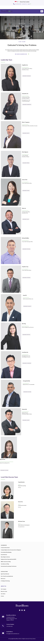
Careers (2, 596)
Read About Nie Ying (26, 334)
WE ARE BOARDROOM (21, 54)
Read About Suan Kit (27, 306)
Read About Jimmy (26, 420)
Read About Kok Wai (27, 391)
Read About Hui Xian (4, 470)
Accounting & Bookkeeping (6, 552)
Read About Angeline (27, 75)
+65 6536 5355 (9, 626)
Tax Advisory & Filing (5, 563)
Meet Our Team (4, 591)
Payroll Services (4, 554)
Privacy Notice (33, 638)
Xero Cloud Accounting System (7, 576)
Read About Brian (26, 162)
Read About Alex (26, 219)
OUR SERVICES (4, 545)
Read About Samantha (27, 104)
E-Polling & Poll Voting (5, 580)
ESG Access (3, 578)
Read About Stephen (26, 277)
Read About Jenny (26, 190)
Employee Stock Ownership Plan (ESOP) (8, 559)
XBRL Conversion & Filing (6, 561)
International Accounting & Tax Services (8, 566)
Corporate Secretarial (5, 547)
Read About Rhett (26, 133)
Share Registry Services (5, 556)
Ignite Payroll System (5, 573)
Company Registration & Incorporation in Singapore (11, 549)
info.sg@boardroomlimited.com (12, 633)
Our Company (3, 589)
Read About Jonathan (27, 363)
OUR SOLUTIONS (4, 571)
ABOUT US (3, 586)
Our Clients (3, 593)
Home (16, 31)
